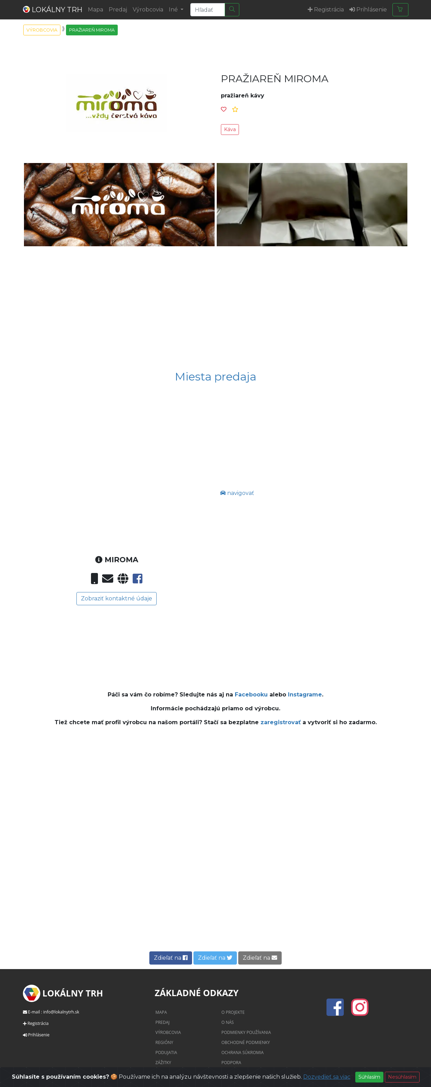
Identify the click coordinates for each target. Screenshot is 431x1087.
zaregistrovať (281, 722)
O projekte (232, 1012)
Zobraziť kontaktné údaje (116, 598)
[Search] (207, 9)
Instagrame (305, 694)
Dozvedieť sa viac (326, 1076)
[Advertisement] (215, 304)
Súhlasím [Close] (369, 1077)
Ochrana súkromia (242, 1052)
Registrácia (38, 1023)
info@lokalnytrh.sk (61, 1012)
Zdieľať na (171, 958)
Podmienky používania (246, 1032)
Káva (230, 129)
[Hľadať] (232, 9)
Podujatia (166, 1052)
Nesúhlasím (402, 1077)
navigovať (237, 493)
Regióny (164, 1042)
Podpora (231, 1062)
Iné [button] (174, 9)
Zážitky (163, 1062)
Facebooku (251, 694)
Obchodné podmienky (245, 1042)
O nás (227, 1022)
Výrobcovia (148, 9)
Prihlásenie (39, 1035)
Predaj (118, 9)
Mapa (95, 9)
